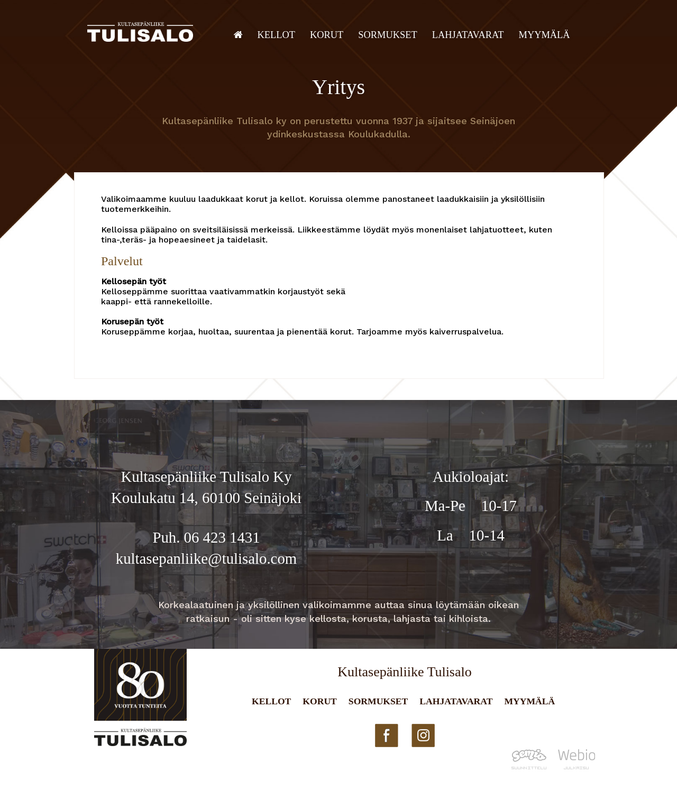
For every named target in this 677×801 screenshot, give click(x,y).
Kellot (277, 35)
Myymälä (544, 35)
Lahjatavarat (468, 35)
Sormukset (387, 35)
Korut (326, 35)
